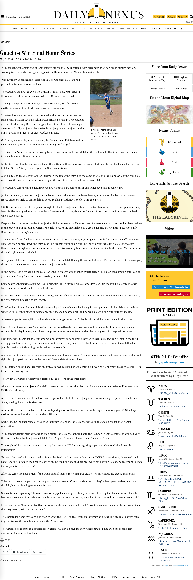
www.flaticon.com (180, 566)
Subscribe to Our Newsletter (171, 287)
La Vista (155, 28)
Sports (24, 28)
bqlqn (165, 566)
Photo (110, 28)
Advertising (129, 577)
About (47, 577)
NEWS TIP (182, 17)
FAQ (114, 577)
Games (167, 28)
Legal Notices (99, 577)
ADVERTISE (159, 17)
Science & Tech (67, 28)
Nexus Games (158, 88)
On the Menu (96, 28)
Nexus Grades (181, 88)
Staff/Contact (78, 577)
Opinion (36, 28)
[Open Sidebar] (2, 16)
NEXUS (125, 14)
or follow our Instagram (174, 294)
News (14, 28)
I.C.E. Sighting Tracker (181, 78)
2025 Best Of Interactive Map (157, 78)
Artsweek (50, 28)
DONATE (171, 17)
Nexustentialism (137, 28)
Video (120, 28)
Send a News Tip (151, 577)
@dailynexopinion (171, 362)
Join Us (61, 577)
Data (82, 28)
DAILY (70, 14)
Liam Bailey (34, 59)
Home (35, 577)
